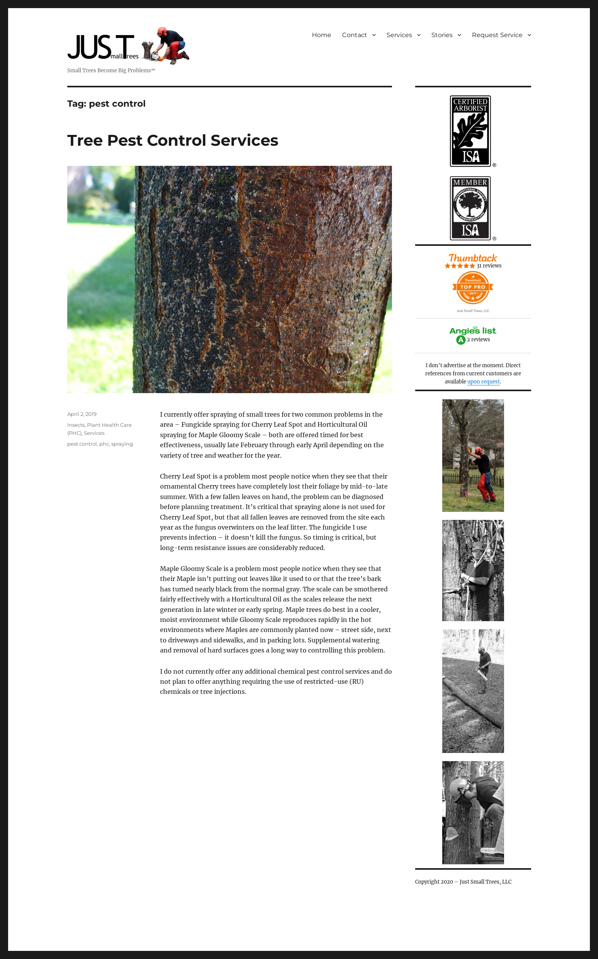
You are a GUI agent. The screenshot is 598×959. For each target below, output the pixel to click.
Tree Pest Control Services (172, 140)
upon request (483, 381)
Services (399, 35)
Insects (76, 425)
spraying (122, 444)
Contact (354, 35)
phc (104, 444)
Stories (442, 35)
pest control (82, 444)
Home (321, 35)
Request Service (497, 35)
